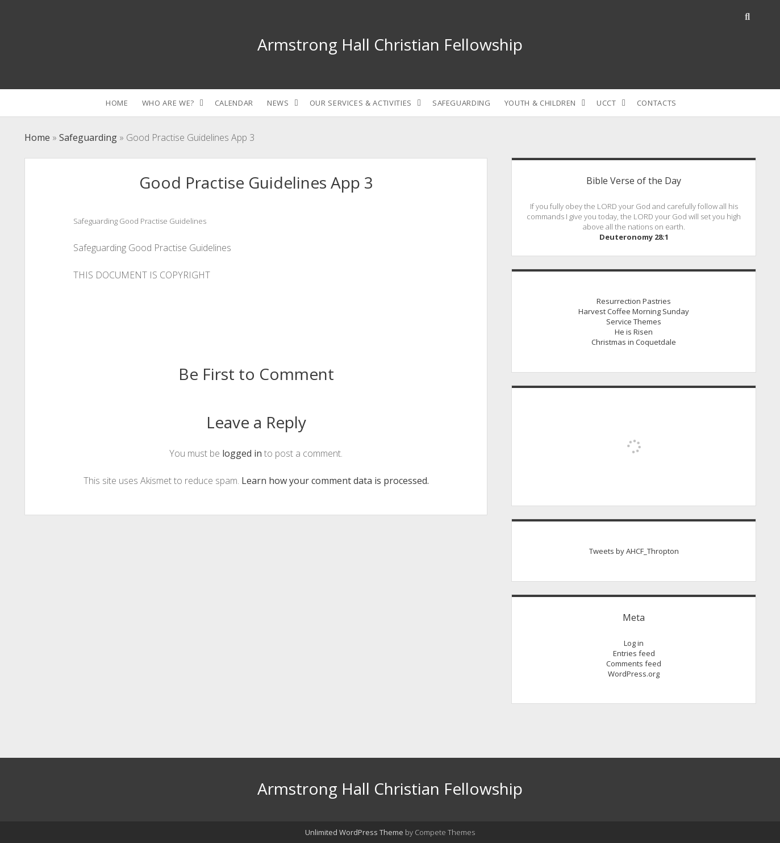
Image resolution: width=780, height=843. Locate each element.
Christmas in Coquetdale (633, 342)
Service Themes (633, 321)
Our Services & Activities (361, 103)
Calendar (234, 103)
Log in (634, 643)
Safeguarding (461, 103)
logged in (242, 453)
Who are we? (168, 103)
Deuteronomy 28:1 (634, 237)
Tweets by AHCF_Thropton (634, 551)
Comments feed (633, 663)
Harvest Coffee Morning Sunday (633, 311)
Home (117, 103)
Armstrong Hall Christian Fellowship (390, 44)
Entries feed (634, 653)
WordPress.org (634, 674)
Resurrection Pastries (634, 301)
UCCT (606, 103)
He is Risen (634, 332)
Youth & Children (540, 103)
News (278, 103)
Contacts (657, 103)
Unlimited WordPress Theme (354, 832)
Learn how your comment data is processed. (335, 480)
